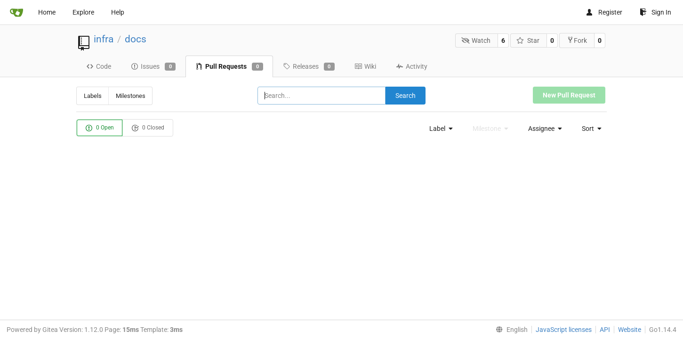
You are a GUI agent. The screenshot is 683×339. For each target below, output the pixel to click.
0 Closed (147, 128)
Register (604, 12)
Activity (411, 66)
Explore (83, 12)
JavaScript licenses (564, 329)
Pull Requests (229, 67)
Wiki (365, 66)
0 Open (99, 128)
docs (135, 39)
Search (405, 95)
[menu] (439, 128)
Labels (93, 95)
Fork (577, 40)
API (605, 329)
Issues (153, 67)
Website (629, 329)
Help (117, 12)
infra (103, 39)
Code (98, 66)
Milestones (130, 95)
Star (527, 40)
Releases (309, 67)
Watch (476, 40)
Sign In (655, 12)
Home (47, 12)
